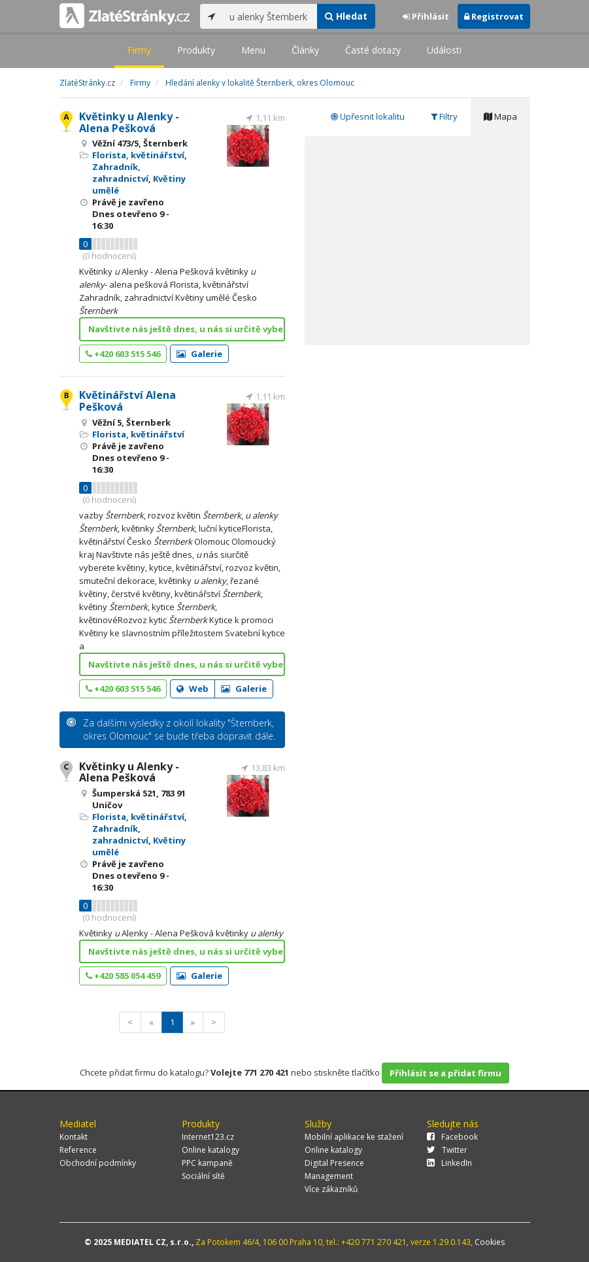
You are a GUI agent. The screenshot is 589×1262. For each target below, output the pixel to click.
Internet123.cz (208, 1136)
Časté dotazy (373, 50)
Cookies (490, 1242)
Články (305, 50)
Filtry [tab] (444, 116)
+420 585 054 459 (123, 975)
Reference (78, 1149)
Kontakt (73, 1136)
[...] (270, 16)
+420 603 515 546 (123, 354)
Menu (253, 50)
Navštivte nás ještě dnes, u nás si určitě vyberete (186, 329)
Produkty (196, 50)
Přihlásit (426, 16)
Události (444, 50)
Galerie (199, 354)
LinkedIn (449, 1162)
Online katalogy (210, 1149)
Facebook (452, 1136)
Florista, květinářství (138, 155)
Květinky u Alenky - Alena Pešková (129, 122)
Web (193, 688)
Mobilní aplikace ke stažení (354, 1136)
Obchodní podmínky (97, 1162)
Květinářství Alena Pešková (127, 401)
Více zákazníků (331, 1189)
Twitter (447, 1149)
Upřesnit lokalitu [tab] (368, 116)
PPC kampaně (207, 1162)
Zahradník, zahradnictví (120, 172)
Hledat (346, 16)
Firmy (139, 50)
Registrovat (494, 16)
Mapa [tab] (500, 116)
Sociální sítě (203, 1176)
